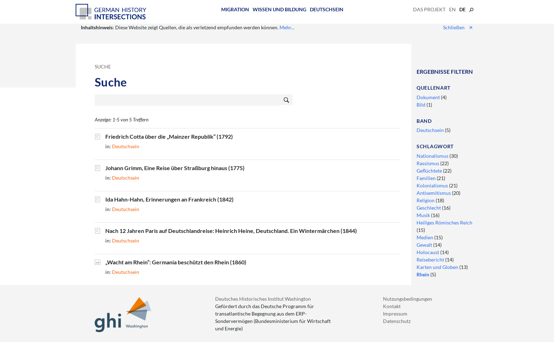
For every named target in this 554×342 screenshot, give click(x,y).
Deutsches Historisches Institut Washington (263, 299)
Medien (425, 237)
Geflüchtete (430, 171)
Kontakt (392, 306)
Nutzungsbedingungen (407, 299)
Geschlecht (429, 208)
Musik (424, 215)
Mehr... (286, 27)
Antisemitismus (434, 193)
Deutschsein (326, 9)
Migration (235, 9)
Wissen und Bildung (279, 9)
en (452, 9)
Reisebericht (431, 260)
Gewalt (425, 245)
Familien (427, 178)
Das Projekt (429, 9)
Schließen (458, 27)
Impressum (395, 314)
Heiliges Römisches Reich (444, 223)
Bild (421, 105)
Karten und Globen (438, 267)
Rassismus (428, 163)
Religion (426, 200)
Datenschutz (397, 321)
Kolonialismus (433, 185)
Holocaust (428, 252)
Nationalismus (433, 156)
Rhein (423, 274)
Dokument (429, 97)
